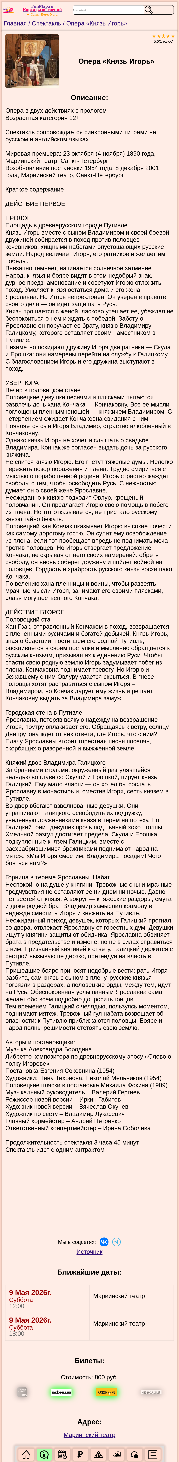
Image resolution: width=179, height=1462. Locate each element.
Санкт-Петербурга (62, 15)
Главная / (18, 25)
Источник (89, 1253)
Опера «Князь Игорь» (96, 25)
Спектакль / (49, 25)
